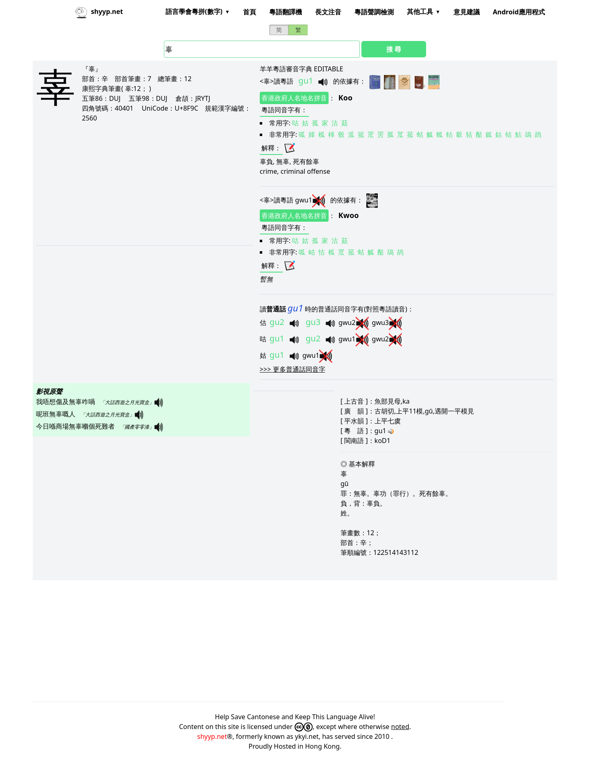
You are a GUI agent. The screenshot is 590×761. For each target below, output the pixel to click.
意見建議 (467, 11)
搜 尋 (393, 49)
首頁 (249, 11)
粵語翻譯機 (285, 11)
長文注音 (328, 11)
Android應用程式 (519, 11)
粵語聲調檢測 (374, 11)
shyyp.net (212, 736)
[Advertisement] (139, 183)
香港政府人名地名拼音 (294, 97)
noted (400, 726)
